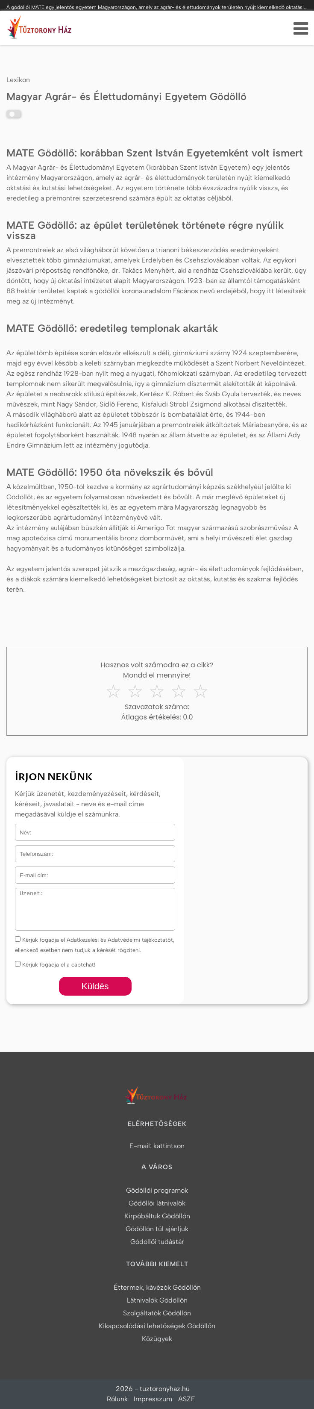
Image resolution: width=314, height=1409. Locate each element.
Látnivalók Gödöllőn (157, 1300)
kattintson (169, 1146)
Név (20, 829)
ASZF (186, 1399)
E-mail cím (29, 872)
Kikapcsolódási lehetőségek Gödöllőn (157, 1326)
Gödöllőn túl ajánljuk (157, 1229)
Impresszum (153, 1399)
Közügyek (157, 1339)
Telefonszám (31, 850)
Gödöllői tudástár (157, 1242)
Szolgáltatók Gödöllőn (157, 1313)
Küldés (95, 986)
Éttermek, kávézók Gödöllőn (157, 1287)
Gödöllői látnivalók (157, 1203)
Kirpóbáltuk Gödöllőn (157, 1216)
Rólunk (117, 1399)
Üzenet (24, 893)
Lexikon (18, 80)
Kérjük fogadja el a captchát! (55, 964)
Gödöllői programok (157, 1190)
